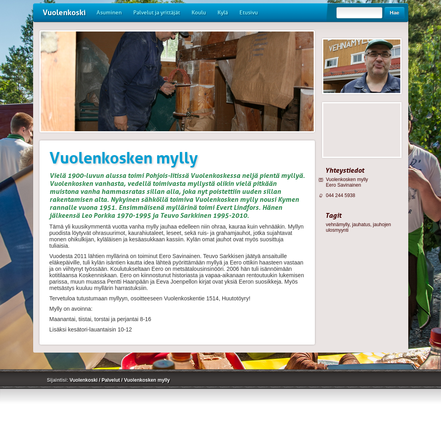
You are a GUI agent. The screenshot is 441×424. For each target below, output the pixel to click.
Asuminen (109, 12)
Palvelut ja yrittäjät (156, 12)
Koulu (199, 12)
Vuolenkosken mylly (147, 380)
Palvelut (111, 380)
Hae (394, 13)
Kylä (223, 12)
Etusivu (248, 12)
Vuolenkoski (64, 12)
